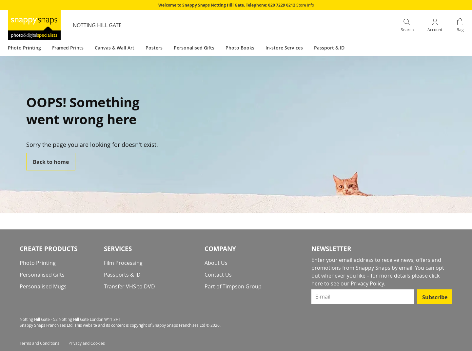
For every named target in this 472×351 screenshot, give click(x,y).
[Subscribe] (434, 296)
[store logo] (34, 25)
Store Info (305, 5)
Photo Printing (38, 262)
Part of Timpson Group (233, 286)
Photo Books (240, 48)
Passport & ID (329, 48)
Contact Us (218, 274)
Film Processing (123, 262)
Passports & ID (122, 274)
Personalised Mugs (43, 286)
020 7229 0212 (281, 5)
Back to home (51, 162)
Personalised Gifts (42, 274)
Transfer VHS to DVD (129, 286)
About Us (216, 262)
